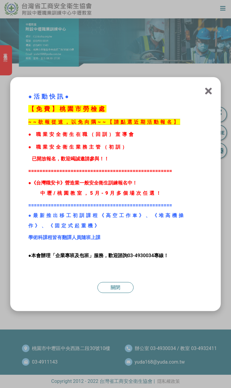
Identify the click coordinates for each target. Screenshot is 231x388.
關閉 (115, 287)
